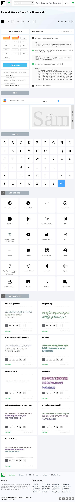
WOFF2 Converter (66, 486)
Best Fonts (49, 3)
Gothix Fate (46, 371)
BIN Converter (46, 488)
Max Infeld (12, 83)
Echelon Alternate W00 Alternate (17, 337)
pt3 (6, 49)
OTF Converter (65, 484)
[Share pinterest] (69, 21)
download (15, 65)
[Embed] (20, 325)
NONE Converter (36, 492)
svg (24, 38)
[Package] (23, 21)
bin (24, 46)
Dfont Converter (66, 490)
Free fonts (3, 3)
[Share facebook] (58, 21)
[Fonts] (34, 21)
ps (15, 49)
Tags (37, 475)
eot (6, 42)
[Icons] (28, 21)
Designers (21, 475)
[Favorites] (7, 21)
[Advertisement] (16, 117)
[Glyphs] (18, 21)
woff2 (24, 42)
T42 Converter (46, 490)
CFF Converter (36, 490)
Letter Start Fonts (55, 475)
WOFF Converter (56, 486)
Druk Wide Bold (10, 439)
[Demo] (13, 21)
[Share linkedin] (72, 21)
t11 (15, 53)
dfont (24, 53)
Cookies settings (66, 492)
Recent (38, 3)
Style (30, 475)
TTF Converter (55, 484)
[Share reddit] (62, 21)
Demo (55, 3)
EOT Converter (46, 486)
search (32, 3)
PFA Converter (36, 488)
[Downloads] (13, 325)
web (15, 38)
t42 (6, 53)
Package (45, 475)
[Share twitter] (65, 21)
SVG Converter (36, 486)
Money (17, 85)
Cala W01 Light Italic (12, 304)
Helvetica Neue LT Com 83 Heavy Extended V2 (19, 405)
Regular (11, 75)
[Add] (2, 21)
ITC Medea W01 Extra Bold (51, 405)
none (6, 57)
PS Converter (65, 488)
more (61, 183)
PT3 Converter (56, 488)
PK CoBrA (45, 337)
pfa (15, 46)
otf (6, 46)
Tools (59, 3)
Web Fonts (12, 475)
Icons (43, 3)
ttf (6, 38)
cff (24, 49)
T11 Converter (55, 490)
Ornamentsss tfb (11, 371)
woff (15, 42)
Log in (66, 3)
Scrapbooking (47, 304)
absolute (11, 85)
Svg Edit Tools (46, 484)
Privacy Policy (55, 492)
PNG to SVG (35, 484)
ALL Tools (44, 492)
